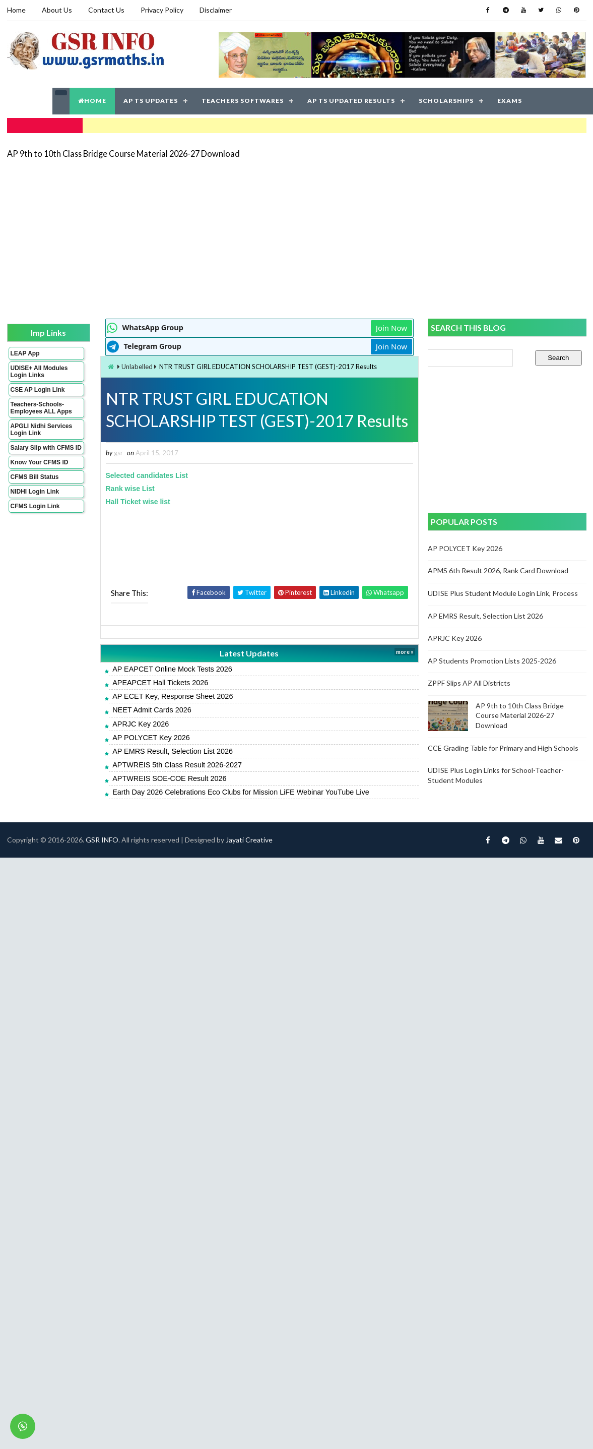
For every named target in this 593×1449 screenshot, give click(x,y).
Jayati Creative (249, 839)
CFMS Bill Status (35, 476)
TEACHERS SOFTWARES (243, 100)
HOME (92, 100)
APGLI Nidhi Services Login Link (42, 429)
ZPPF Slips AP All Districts (469, 683)
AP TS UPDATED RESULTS (351, 100)
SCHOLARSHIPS (446, 100)
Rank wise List (130, 489)
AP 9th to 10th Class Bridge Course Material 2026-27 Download (123, 153)
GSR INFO (102, 839)
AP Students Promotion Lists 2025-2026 (492, 660)
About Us (57, 10)
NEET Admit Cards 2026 (151, 710)
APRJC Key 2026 (140, 724)
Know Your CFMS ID (40, 462)
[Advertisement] (254, 238)
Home (16, 10)
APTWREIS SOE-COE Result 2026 (169, 778)
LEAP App (25, 353)
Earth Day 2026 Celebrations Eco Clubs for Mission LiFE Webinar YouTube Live (240, 792)
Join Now (391, 328)
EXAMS (509, 100)
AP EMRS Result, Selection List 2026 (172, 751)
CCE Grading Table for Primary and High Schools (503, 748)
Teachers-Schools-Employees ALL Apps (41, 408)
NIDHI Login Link (35, 491)
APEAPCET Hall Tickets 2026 (160, 683)
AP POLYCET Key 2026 (151, 738)
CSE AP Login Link (38, 389)
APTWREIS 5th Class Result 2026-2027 (177, 765)
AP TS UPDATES (150, 100)
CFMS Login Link (35, 506)
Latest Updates (249, 653)
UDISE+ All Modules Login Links (39, 372)
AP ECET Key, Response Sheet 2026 (172, 696)
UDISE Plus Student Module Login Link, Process (503, 593)
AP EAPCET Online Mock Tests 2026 (172, 669)
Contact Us (106, 10)
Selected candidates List (147, 475)
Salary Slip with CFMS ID (46, 447)
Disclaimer (216, 10)
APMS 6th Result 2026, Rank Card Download (498, 570)
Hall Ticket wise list (138, 502)
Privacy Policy (162, 10)
